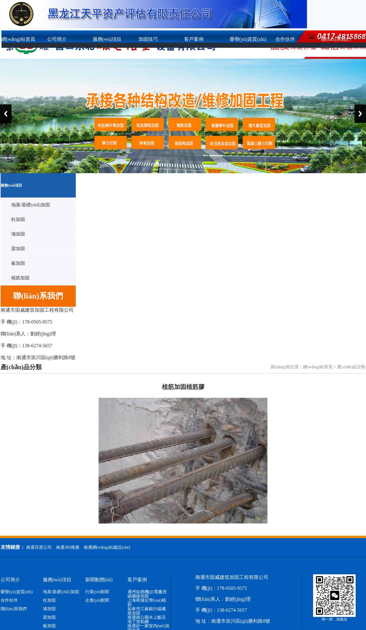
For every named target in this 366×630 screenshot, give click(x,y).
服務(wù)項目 (107, 39)
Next (360, 113)
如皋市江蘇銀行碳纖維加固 (146, 611)
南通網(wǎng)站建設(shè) (107, 547)
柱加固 (18, 219)
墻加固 (18, 234)
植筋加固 (20, 277)
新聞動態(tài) (99, 579)
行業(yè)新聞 (97, 592)
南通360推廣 (67, 547)
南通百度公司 (39, 547)
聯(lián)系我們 (14, 609)
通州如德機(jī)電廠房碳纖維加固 (147, 594)
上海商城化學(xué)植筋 (146, 602)
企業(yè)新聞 (97, 600)
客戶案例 (194, 39)
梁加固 (18, 248)
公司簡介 (57, 39)
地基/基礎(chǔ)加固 (30, 204)
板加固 (18, 263)
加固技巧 (148, 39)
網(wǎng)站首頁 (18, 39)
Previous (6, 113)
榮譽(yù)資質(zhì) (248, 39)
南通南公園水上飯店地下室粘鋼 (146, 619)
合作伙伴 (285, 39)
